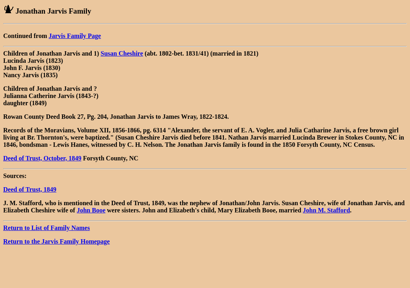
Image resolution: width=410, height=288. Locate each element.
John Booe (91, 210)
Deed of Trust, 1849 (29, 189)
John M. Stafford (326, 210)
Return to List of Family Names (46, 227)
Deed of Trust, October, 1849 (42, 158)
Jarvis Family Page (75, 35)
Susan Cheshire (121, 53)
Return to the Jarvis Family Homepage (56, 241)
